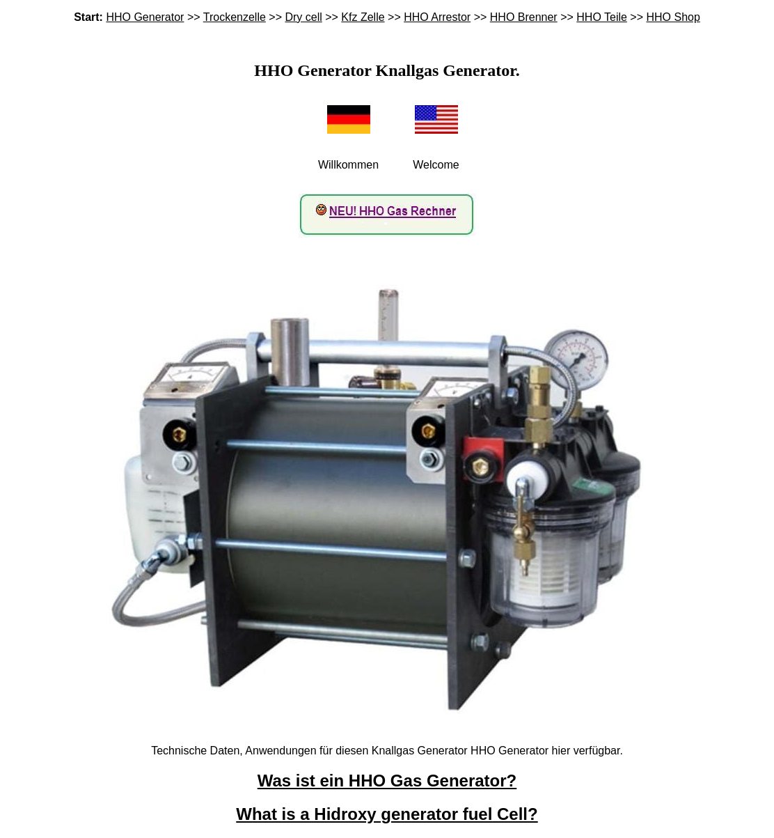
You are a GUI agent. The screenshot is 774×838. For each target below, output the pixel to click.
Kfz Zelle (362, 17)
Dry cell (303, 17)
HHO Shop (673, 17)
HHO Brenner (524, 17)
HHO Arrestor (437, 17)
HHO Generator (145, 17)
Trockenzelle (234, 17)
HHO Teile (601, 17)
